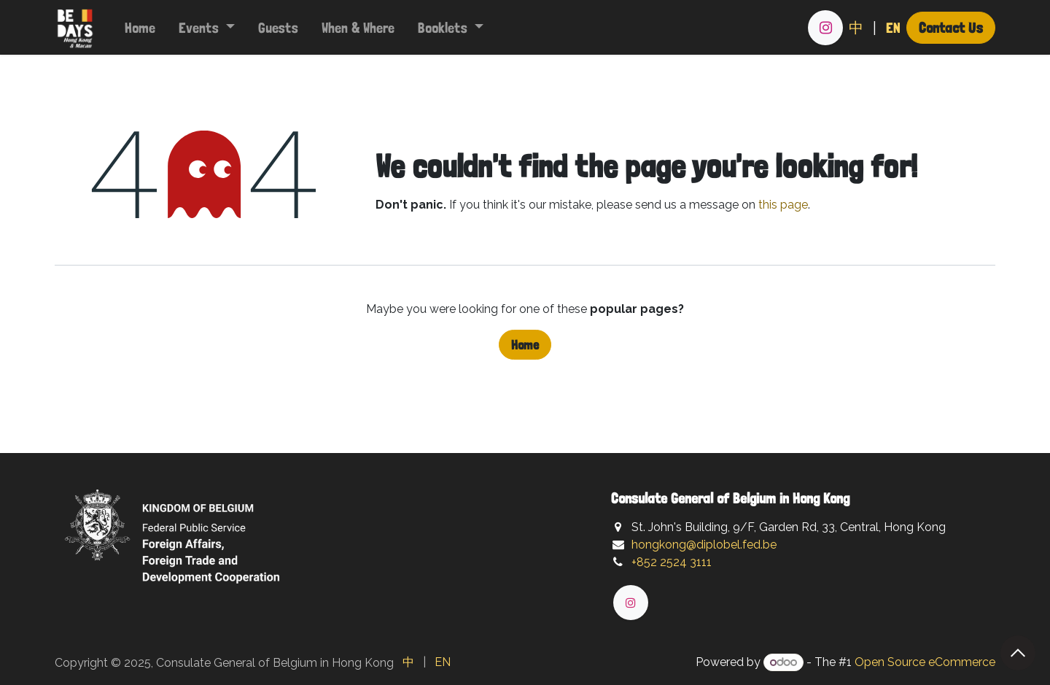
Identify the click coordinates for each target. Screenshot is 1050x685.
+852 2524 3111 (671, 562)
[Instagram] (825, 27)
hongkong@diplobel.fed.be (704, 545)
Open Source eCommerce (925, 662)
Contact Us (951, 27)
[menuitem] (140, 27)
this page (783, 205)
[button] (1017, 652)
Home (525, 344)
